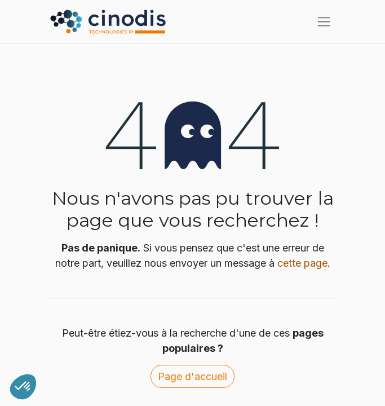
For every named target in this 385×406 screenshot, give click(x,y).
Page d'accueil (192, 376)
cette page (302, 263)
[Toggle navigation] (324, 21)
